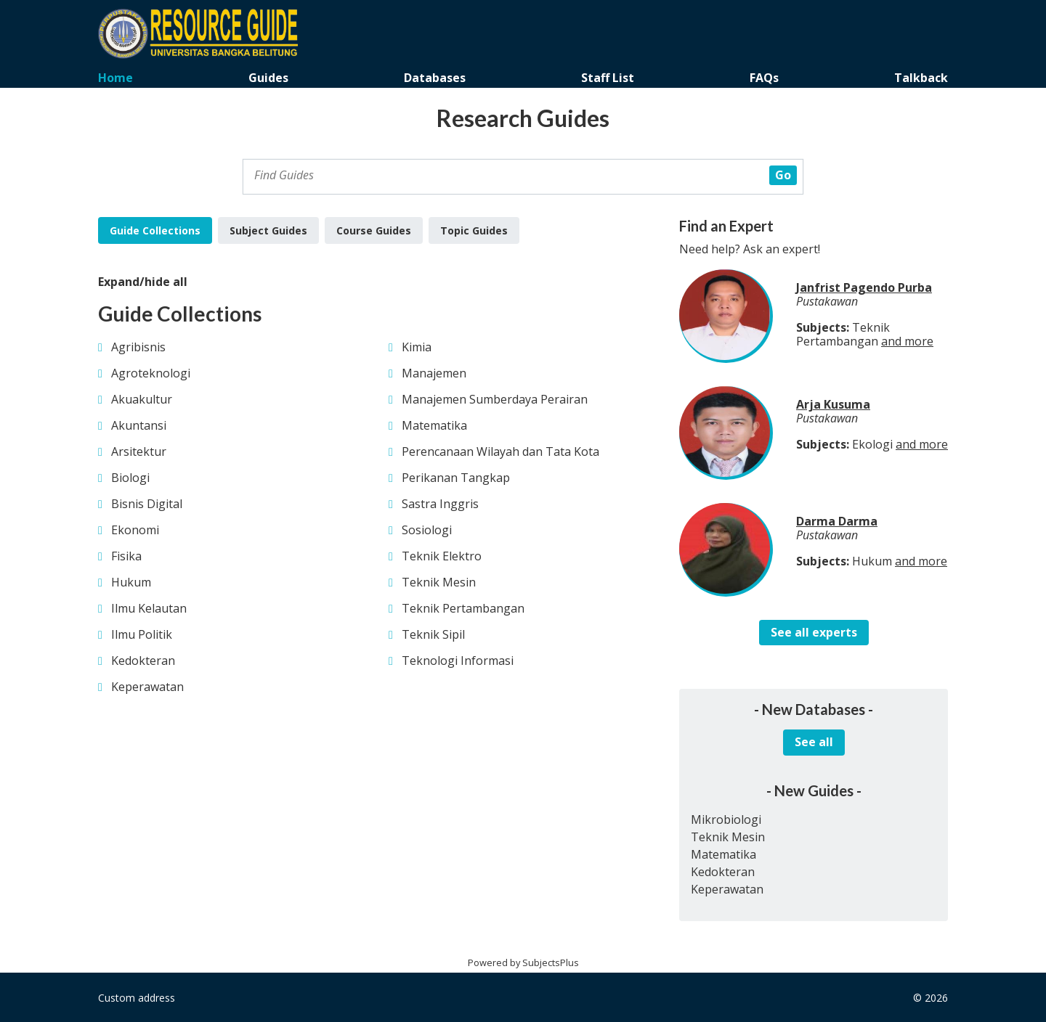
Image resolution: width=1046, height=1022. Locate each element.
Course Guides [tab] (373, 230)
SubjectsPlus (550, 962)
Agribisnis (138, 347)
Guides (268, 78)
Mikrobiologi (726, 819)
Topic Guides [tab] (474, 230)
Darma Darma (836, 521)
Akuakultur (141, 399)
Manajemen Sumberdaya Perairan (495, 399)
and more (907, 341)
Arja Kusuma (833, 404)
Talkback (921, 78)
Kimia (416, 347)
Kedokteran (143, 661)
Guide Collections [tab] (155, 230)
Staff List (607, 78)
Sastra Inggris (440, 504)
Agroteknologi (150, 373)
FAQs (764, 78)
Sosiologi (427, 530)
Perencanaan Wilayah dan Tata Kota (500, 451)
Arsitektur (138, 451)
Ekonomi (135, 530)
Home (115, 78)
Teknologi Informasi (458, 661)
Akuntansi (138, 425)
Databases (435, 78)
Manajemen (434, 373)
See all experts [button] (814, 632)
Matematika (434, 425)
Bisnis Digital (146, 504)
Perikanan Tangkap (456, 478)
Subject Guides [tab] (268, 230)
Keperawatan (147, 687)
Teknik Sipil (433, 634)
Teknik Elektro (442, 556)
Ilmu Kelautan (149, 608)
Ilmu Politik (141, 634)
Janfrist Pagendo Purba (864, 287)
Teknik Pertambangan (463, 608)
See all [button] (814, 742)
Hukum (131, 582)
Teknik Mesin (439, 582)
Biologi (130, 478)
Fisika (126, 556)
